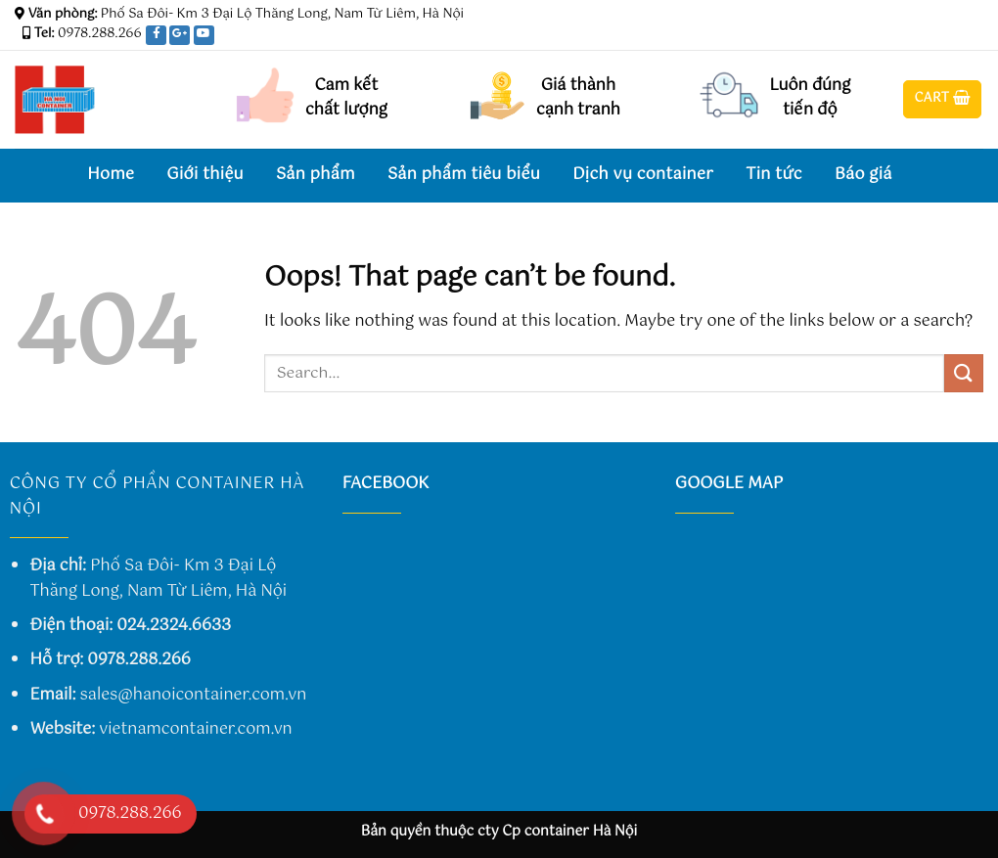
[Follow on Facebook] (918, 38)
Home (110, 174)
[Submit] (963, 373)
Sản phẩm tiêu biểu (463, 174)
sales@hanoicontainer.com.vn (193, 695)
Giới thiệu (205, 174)
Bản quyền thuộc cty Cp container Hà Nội (499, 831)
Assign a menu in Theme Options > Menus (743, 15)
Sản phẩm (315, 174)
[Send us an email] (973, 38)
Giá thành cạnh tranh (578, 98)
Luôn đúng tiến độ (809, 98)
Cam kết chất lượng (346, 98)
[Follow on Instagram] (936, 38)
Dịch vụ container (642, 174)
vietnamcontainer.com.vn (195, 729)
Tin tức (774, 174)
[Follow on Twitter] (955, 38)
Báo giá (863, 174)
